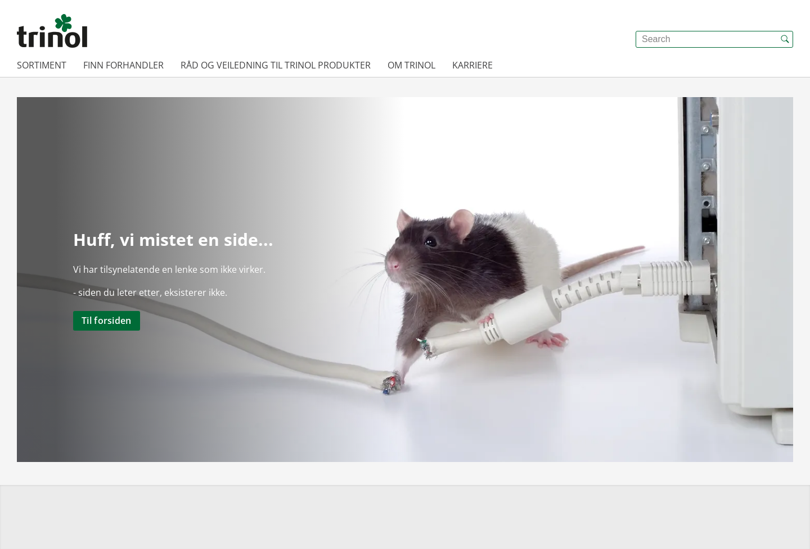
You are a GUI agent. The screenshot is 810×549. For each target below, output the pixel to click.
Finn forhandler (123, 65)
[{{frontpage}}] (52, 30)
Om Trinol (411, 65)
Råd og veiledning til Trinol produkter (276, 65)
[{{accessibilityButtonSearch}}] (784, 39)
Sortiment (41, 65)
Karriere (472, 65)
